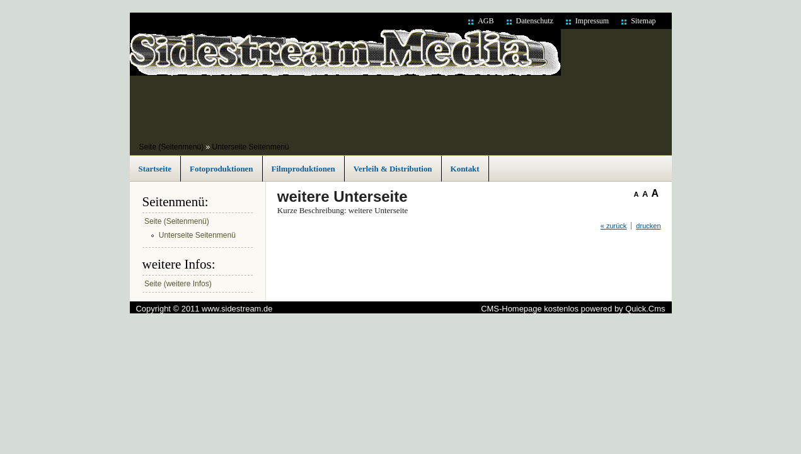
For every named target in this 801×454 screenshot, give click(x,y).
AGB (485, 20)
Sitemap (643, 20)
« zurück (614, 226)
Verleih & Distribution (393, 168)
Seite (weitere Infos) (178, 283)
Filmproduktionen (303, 168)
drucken (648, 226)
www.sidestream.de (237, 308)
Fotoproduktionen (221, 168)
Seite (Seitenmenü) (171, 147)
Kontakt (465, 168)
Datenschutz (534, 20)
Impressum (592, 20)
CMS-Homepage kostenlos (530, 308)
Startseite (155, 168)
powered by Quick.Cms (623, 308)
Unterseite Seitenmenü (250, 147)
